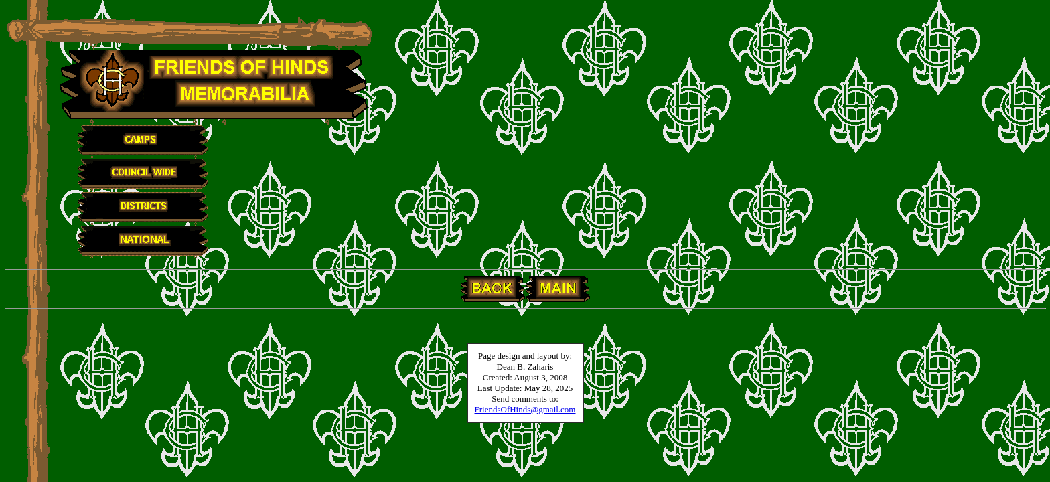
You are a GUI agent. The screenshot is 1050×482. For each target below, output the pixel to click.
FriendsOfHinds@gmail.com (525, 409)
